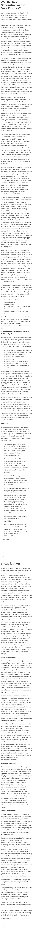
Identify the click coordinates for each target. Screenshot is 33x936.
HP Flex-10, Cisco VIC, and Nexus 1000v (18, 543)
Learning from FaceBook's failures (16, 929)
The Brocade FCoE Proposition (15, 922)
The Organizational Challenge (15, 927)
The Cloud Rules (10, 545)
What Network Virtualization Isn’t (16, 925)
